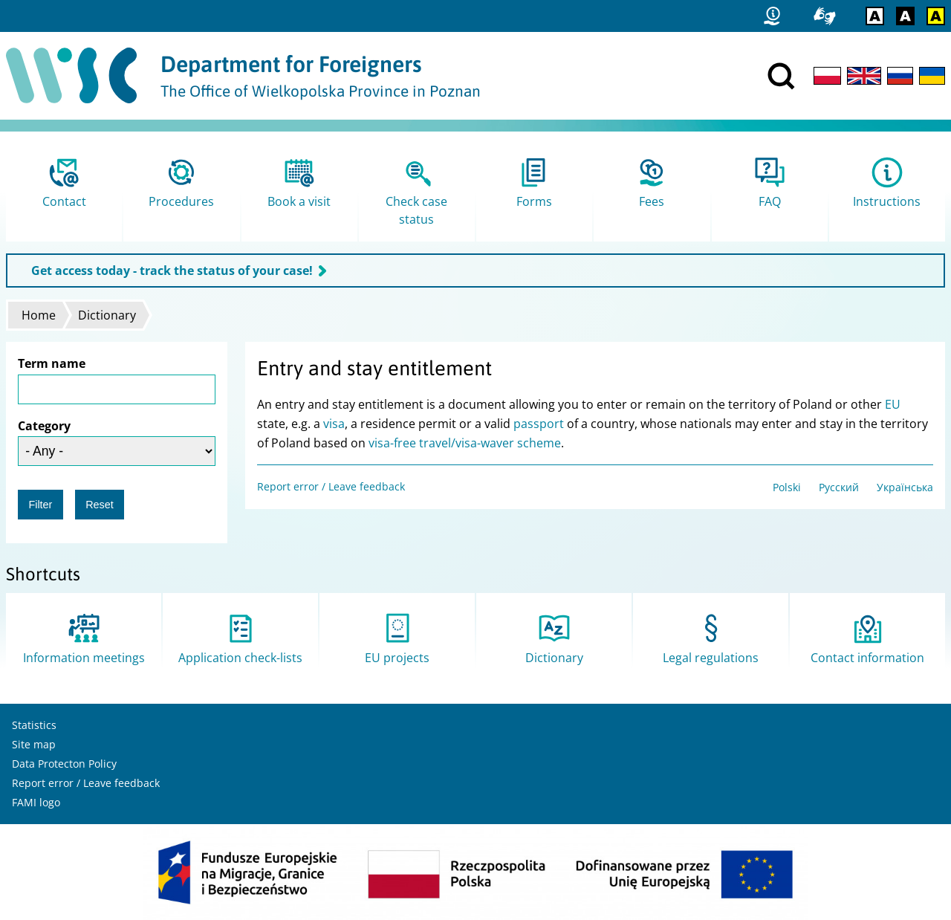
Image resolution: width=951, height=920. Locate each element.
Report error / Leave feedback (331, 486)
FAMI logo (36, 802)
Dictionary (107, 315)
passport (538, 423)
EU (892, 404)
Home (39, 315)
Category (44, 426)
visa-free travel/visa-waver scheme (465, 443)
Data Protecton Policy (64, 764)
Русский (839, 487)
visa (334, 423)
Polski (787, 487)
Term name (51, 363)
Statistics (34, 725)
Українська (905, 487)
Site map (34, 744)
